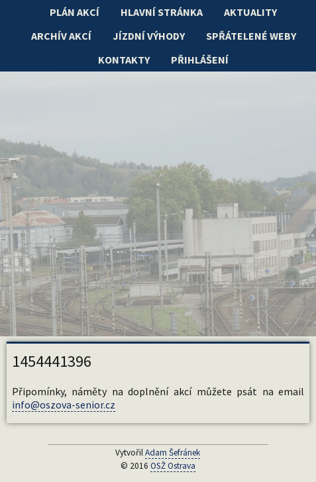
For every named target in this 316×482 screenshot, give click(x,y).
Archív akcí (61, 35)
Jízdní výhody (149, 35)
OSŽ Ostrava (172, 465)
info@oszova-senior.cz (63, 404)
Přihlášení (200, 59)
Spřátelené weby (251, 35)
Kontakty (124, 59)
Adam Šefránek (172, 452)
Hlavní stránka (162, 12)
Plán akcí (74, 12)
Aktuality (250, 12)
